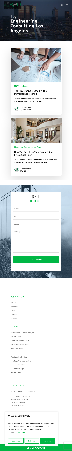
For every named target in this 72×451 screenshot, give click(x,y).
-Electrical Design (17, 369)
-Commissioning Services (20, 340)
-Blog (13, 311)
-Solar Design (16, 372)
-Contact (14, 314)
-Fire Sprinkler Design (19, 357)
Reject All (31, 441)
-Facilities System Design (20, 344)
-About (13, 303)
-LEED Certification (18, 365)
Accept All (47, 441)
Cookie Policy (20, 432)
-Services (14, 307)
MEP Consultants (21, 86)
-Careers (14, 318)
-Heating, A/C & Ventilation (21, 361)
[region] (31, 429)
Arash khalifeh (25, 107)
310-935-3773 (19, 402)
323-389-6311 (19, 405)
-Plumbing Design (17, 348)
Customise (16, 441)
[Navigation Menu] (67, 5)
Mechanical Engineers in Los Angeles (28, 147)
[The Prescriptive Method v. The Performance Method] (36, 81)
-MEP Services (16, 336)
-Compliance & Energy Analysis (22, 333)
